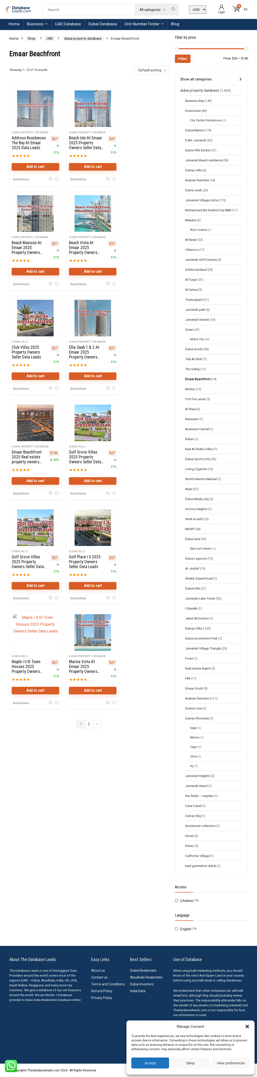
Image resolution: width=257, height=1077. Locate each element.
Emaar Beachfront (197, 379)
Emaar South (194, 688)
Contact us (99, 977)
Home (14, 23)
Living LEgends (196, 469)
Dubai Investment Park (201, 638)
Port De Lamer (195, 399)
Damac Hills (193, 170)
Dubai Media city (197, 499)
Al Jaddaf (192, 568)
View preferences (231, 1063)
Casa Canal (193, 806)
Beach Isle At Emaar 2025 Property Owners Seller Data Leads (81, 145)
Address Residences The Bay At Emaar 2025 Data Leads (28, 145)
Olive (193, 756)
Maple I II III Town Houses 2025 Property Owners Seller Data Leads (81, 459)
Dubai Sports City (197, 459)
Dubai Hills (75, 237)
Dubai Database (102, 23)
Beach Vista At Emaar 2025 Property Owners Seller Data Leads (26, 250)
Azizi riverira (198, 230)
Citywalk (191, 608)
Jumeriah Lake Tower (200, 598)
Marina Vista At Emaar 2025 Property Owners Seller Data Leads (135, 459)
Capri (193, 747)
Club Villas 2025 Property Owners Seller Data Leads (81, 247)
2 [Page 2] (89, 515)
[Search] (173, 9)
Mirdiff (190, 529)
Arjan (188, 489)
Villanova (191, 250)
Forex (189, 658)
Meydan (190, 220)
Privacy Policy (101, 998)
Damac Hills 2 (195, 628)
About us (98, 970)
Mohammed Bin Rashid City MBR (208, 210)
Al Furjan (191, 279)
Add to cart (34, 167)
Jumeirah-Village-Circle (201, 200)
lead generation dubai (200, 866)
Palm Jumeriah (195, 140)
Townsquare (194, 299)
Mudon (190, 389)
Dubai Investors (142, 984)
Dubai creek (193, 190)
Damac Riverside (197, 718)
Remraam (192, 419)
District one (193, 708)
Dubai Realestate (143, 970)
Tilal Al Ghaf (193, 359)
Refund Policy (101, 991)
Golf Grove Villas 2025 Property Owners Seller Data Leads (83, 355)
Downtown (193, 111)
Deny (190, 1063)
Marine (195, 737)
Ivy (192, 766)
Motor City (197, 339)
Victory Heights (196, 509)
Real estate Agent (198, 668)
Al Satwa (191, 289)
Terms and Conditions (108, 984)
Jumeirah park (195, 309)
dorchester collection (200, 826)
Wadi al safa (194, 519)
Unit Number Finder (142, 23)
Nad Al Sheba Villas (199, 449)
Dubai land (192, 539)
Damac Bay (193, 816)
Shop (32, 38)
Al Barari (191, 240)
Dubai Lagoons (196, 558)
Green (189, 329)
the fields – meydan (199, 796)
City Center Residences (206, 120)
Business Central (197, 429)
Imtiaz (189, 846)
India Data (137, 991)
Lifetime (186, 901)
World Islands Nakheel (201, 479)
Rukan (189, 439)
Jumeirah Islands (197, 319)
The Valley (192, 369)
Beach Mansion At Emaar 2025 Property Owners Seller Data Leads (136, 145)
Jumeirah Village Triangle (203, 648)
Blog (175, 23)
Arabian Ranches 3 (198, 698)
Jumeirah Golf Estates (201, 260)
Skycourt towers (201, 548)
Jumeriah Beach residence (203, 160)
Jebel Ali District (197, 618)
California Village (197, 856)
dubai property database (83, 38)
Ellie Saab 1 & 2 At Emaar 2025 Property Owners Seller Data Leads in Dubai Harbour (136, 252)
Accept (150, 1063)
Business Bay (194, 101)
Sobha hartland (196, 270)
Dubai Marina (194, 130)
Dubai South (194, 349)
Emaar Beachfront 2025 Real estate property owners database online (27, 355)
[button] (247, 1026)
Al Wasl (190, 409)
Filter (182, 59)
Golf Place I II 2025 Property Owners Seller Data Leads (27, 457)
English (185, 929)
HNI (187, 678)
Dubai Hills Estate (197, 150)
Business (35, 23)
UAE (50, 38)
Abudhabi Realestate (146, 977)
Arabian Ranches (197, 180)
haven (189, 836)
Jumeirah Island (196, 786)
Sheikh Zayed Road (199, 578)
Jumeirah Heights (197, 776)
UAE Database (68, 23)
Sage (193, 728)
